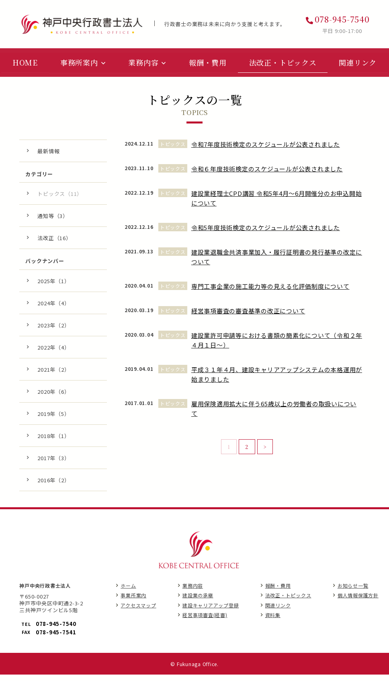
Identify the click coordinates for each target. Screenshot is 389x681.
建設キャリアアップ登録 (210, 612)
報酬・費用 (278, 592)
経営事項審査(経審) (204, 621)
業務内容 (192, 592)
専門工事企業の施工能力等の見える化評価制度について (270, 293)
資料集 (272, 621)
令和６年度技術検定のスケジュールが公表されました (267, 175)
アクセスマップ (138, 612)
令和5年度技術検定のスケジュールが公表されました (265, 234)
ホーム (128, 592)
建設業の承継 (197, 602)
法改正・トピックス (288, 602)
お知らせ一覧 (353, 592)
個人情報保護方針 (358, 602)
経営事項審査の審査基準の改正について (248, 317)
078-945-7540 (342, 19)
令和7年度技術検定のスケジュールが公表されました (265, 151)
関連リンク (278, 612)
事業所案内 (133, 602)
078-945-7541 (56, 639)
